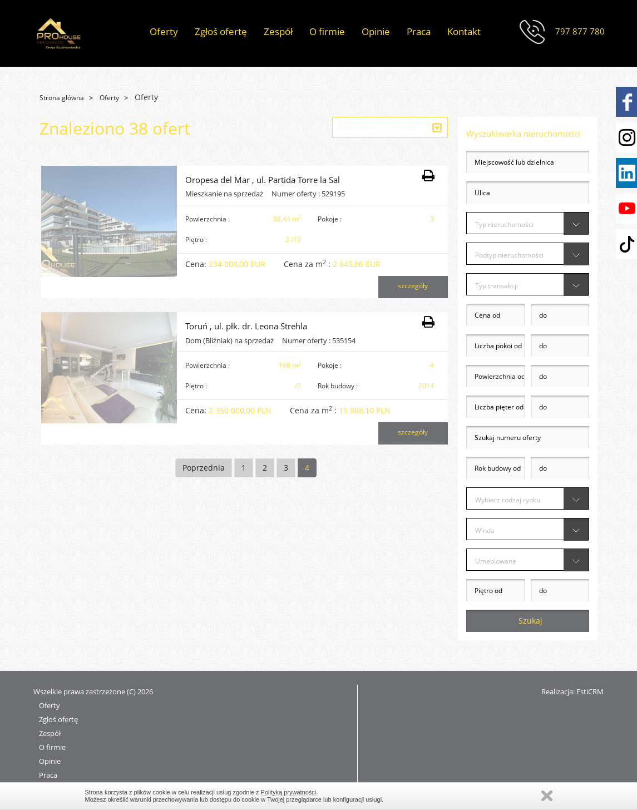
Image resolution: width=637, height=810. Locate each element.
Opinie (376, 31)
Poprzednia (203, 467)
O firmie (327, 31)
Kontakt (464, 31)
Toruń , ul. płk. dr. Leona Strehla (246, 326)
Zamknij (546, 796)
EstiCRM (590, 692)
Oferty (164, 31)
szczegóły (413, 285)
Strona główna (61, 97)
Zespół (278, 31)
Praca (419, 31)
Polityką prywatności (289, 792)
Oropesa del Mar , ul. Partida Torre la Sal (262, 179)
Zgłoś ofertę (221, 31)
